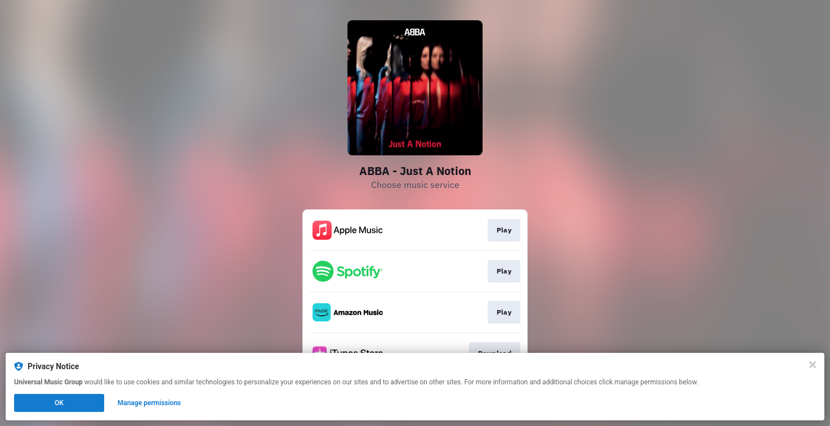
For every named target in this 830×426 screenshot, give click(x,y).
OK (59, 403)
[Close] (813, 365)
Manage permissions (149, 403)
